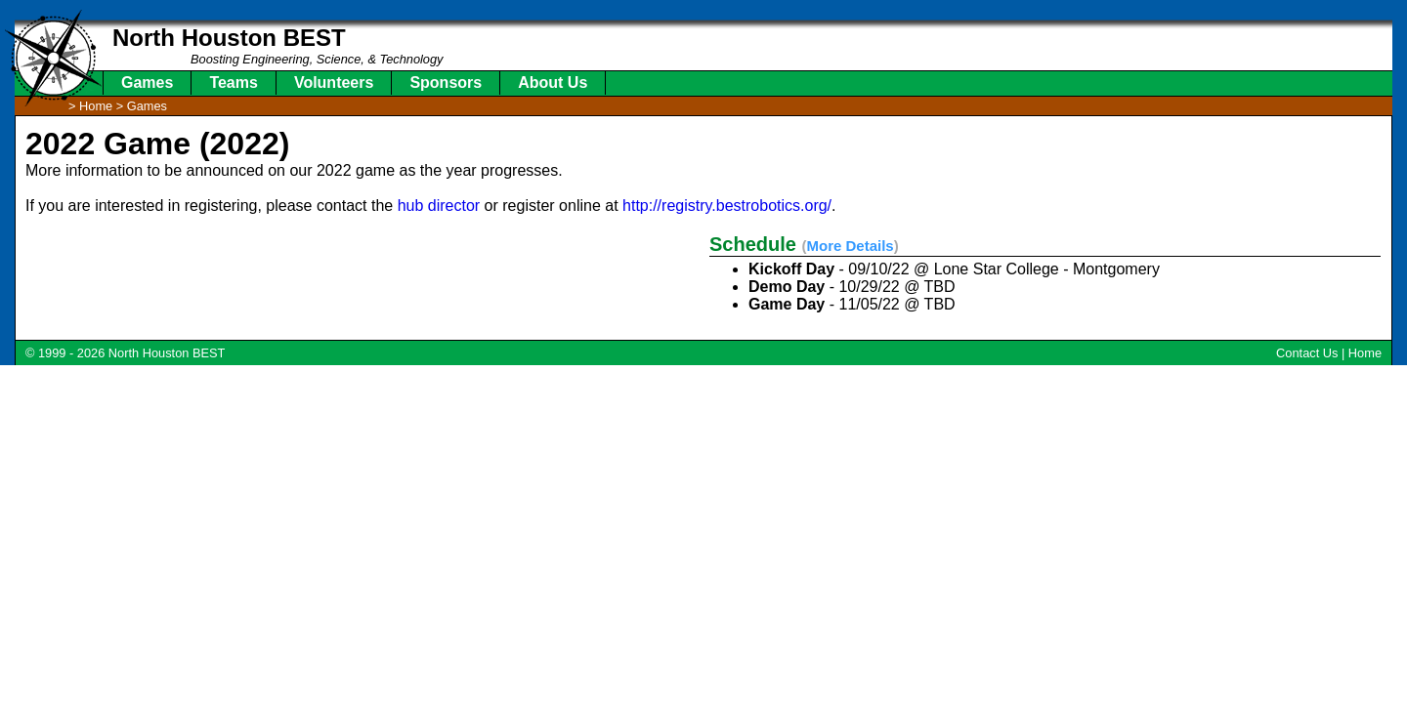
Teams (233, 82)
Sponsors (445, 82)
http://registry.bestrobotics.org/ (726, 205)
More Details (849, 245)
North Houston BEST (229, 37)
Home (1365, 353)
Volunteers (334, 82)
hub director (439, 205)
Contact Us (1307, 353)
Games (147, 82)
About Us (552, 82)
